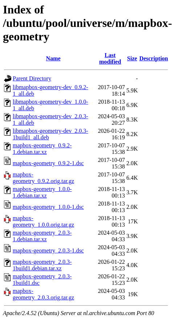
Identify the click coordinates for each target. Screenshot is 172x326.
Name (53, 58)
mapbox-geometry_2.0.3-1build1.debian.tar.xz (42, 265)
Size (132, 58)
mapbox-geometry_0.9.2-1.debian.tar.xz (42, 148)
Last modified (110, 58)
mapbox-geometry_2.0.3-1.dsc (48, 250)
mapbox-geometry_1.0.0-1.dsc (48, 207)
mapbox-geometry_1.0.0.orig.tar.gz (43, 221)
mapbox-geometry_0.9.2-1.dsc (48, 163)
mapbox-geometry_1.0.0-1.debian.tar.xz (42, 192)
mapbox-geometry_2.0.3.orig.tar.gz (43, 294)
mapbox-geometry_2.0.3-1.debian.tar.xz (42, 236)
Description (153, 58)
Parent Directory (32, 78)
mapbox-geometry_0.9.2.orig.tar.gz (43, 177)
